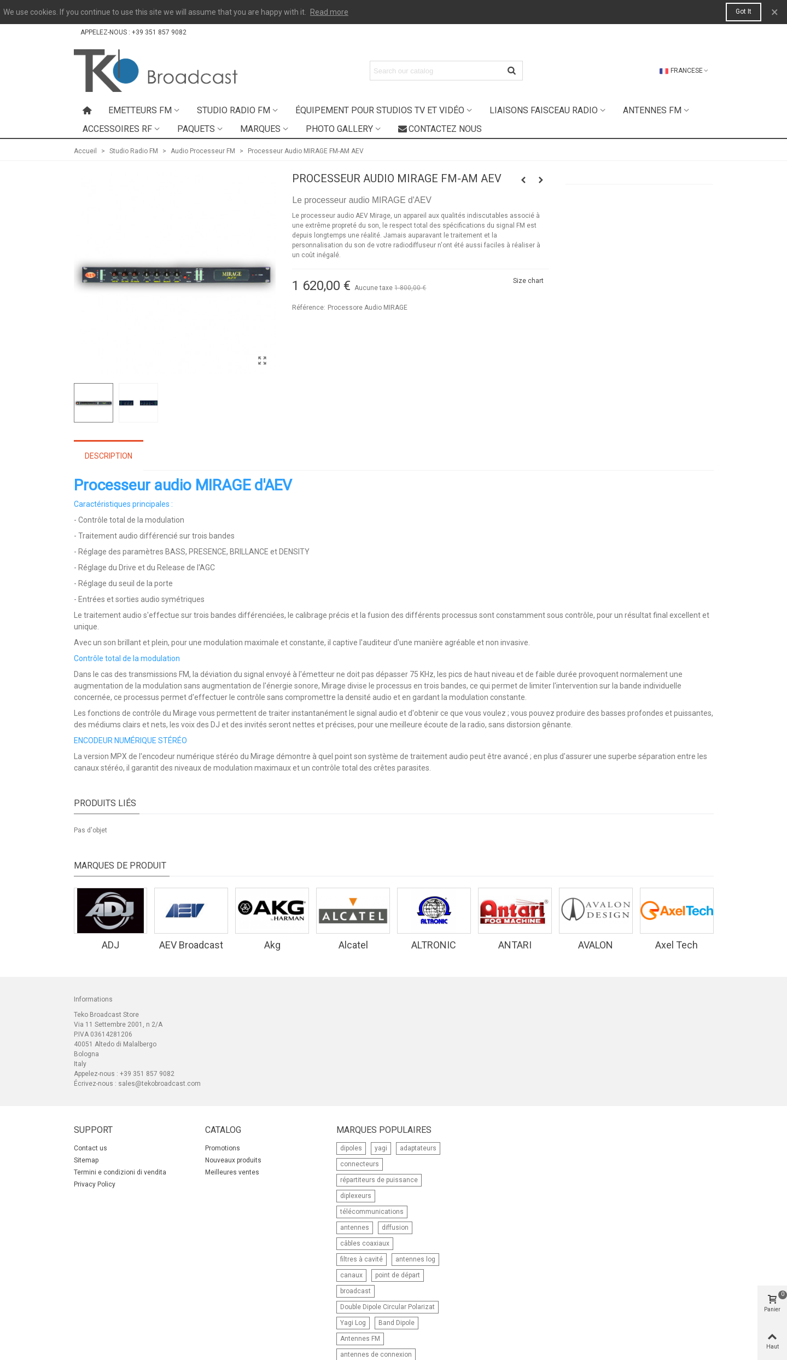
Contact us (90, 1148)
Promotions (222, 1148)
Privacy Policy (94, 1184)
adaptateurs (418, 1148)
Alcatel (353, 945)
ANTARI (515, 945)
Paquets (196, 129)
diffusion (395, 1227)
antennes (354, 1227)
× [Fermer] (774, 12)
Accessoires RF (117, 129)
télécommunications (372, 1212)
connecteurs (359, 1164)
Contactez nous (440, 129)
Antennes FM (652, 110)
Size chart (528, 281)
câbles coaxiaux (364, 1243)
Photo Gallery (339, 129)
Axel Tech (676, 945)
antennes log (415, 1259)
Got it (743, 11)
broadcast (355, 1291)
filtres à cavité (361, 1259)
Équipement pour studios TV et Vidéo (379, 110)
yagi (381, 1148)
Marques (260, 129)
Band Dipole (396, 1323)
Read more (329, 12)
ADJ (110, 945)
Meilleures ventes (232, 1172)
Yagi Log (353, 1323)
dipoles (351, 1148)
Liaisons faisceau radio (543, 110)
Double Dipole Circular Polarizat (387, 1307)
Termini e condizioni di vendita (120, 1172)
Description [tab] (108, 456)
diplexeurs (355, 1196)
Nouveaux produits (233, 1160)
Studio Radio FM (233, 110)
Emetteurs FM (140, 110)
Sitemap (86, 1160)
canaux (351, 1275)
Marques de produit (120, 865)
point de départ (397, 1275)
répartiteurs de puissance (379, 1180)
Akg (272, 945)
